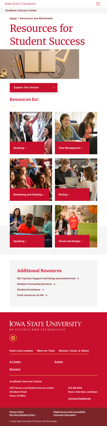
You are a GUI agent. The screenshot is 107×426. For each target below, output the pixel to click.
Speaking (19, 241)
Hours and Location (21, 350)
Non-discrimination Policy (22, 415)
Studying (18, 148)
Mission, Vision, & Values (74, 350)
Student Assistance (28, 289)
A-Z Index (15, 362)
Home (13, 18)
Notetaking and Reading (27, 194)
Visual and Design (69, 241)
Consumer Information (65, 415)
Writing (63, 194)
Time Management (69, 148)
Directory (14, 369)
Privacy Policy (16, 412)
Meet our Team (46, 350)
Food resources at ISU (30, 295)
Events (59, 362)
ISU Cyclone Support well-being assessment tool (46, 278)
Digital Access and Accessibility (69, 412)
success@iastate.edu (79, 398)
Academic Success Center (21, 10)
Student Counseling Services (34, 284)
